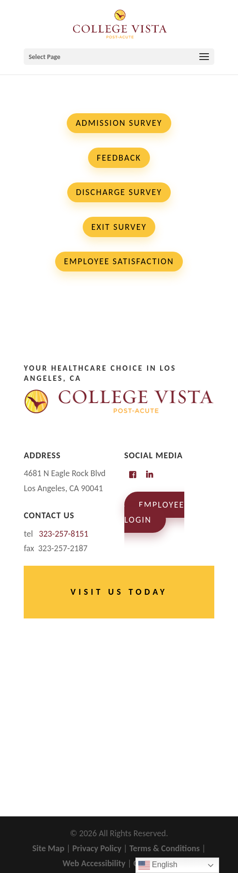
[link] (120, 23)
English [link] (158, 865)
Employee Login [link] (154, 512)
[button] (119, 56)
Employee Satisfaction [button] (119, 261)
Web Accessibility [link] (93, 863)
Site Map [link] (48, 848)
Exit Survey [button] (119, 227)
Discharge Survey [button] (119, 192)
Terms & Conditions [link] (164, 848)
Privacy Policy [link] (97, 848)
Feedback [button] (119, 157)
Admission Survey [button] (118, 123)
